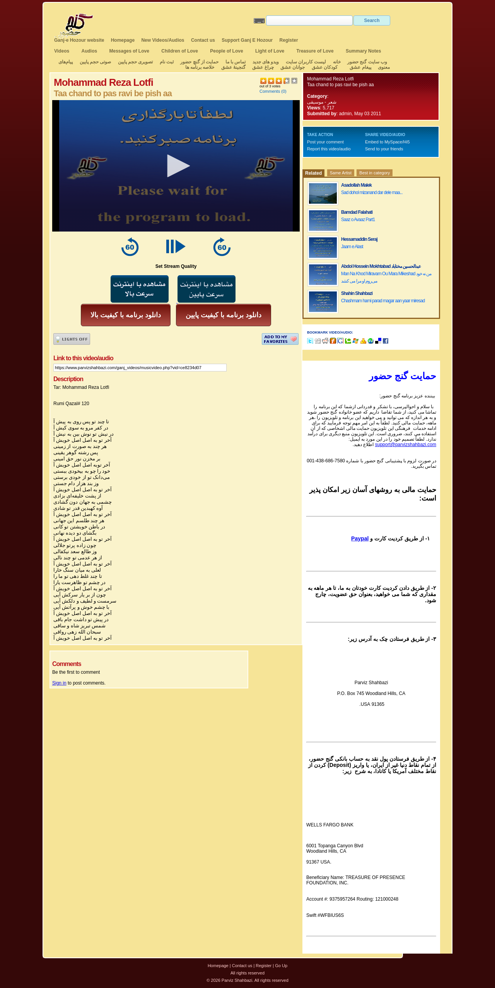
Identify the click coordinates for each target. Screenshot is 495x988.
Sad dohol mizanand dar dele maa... (372, 192)
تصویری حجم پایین (134, 62)
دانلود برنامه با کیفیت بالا (125, 315)
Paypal (360, 538)
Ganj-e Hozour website (79, 40)
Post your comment (325, 142)
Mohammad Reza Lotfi (330, 79)
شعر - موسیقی (321, 102)
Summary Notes (363, 51)
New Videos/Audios (162, 40)
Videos (61, 51)
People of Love (226, 51)
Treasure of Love (315, 51)
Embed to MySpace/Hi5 (387, 142)
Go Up (281, 965)
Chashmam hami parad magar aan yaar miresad (383, 300)
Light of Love (269, 51)
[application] (176, 166)
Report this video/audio (329, 148)
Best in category (374, 172)
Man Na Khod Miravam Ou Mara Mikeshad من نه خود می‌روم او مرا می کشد (386, 277)
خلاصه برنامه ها (200, 67)
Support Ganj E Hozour (247, 40)
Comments (269, 91)
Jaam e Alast (352, 246)
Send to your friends (384, 148)
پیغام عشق (360, 67)
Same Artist (341, 172)
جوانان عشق (292, 67)
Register (289, 40)
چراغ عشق (262, 67)
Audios (89, 51)
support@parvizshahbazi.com (405, 444)
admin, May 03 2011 (360, 113)
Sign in (59, 683)
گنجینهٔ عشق (233, 67)
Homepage (123, 40)
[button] (176, 166)
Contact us (203, 40)
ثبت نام (167, 62)
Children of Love (179, 51)
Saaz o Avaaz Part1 (358, 219)
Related (313, 173)
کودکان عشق (325, 67)
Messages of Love (129, 51)
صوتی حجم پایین (94, 62)
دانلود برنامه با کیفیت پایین (223, 315)
